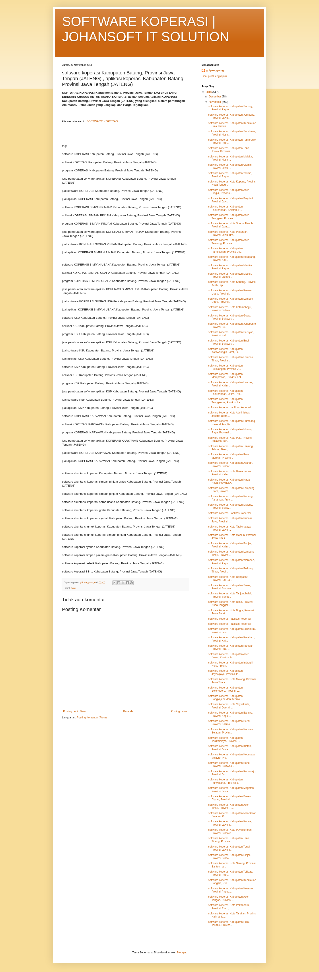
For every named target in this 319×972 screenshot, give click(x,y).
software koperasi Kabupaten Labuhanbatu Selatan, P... (225, 208)
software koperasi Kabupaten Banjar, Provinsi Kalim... (230, 545)
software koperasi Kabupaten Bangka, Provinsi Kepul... (230, 714)
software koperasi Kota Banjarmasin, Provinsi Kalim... (229, 473)
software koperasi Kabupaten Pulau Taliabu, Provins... (229, 923)
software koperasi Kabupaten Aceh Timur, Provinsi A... (228, 806)
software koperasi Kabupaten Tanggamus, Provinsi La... (225, 401)
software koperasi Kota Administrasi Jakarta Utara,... (229, 414)
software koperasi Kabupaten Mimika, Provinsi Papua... (230, 267)
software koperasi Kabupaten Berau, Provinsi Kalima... (229, 723)
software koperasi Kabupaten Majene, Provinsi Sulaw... (230, 506)
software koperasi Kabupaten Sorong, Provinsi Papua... (230, 108)
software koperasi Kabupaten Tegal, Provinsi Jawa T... (229, 848)
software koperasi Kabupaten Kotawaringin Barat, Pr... (225, 350)
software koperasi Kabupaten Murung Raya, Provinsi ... (230, 431)
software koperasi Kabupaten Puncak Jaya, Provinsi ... (230, 520)
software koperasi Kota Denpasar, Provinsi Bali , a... (228, 578)
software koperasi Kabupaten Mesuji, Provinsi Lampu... (230, 275)
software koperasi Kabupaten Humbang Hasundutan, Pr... (231, 422)
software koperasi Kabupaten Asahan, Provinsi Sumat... (230, 464)
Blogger (181, 952)
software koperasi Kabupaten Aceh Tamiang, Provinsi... (228, 242)
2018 (209, 92)
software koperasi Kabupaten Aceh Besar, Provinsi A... (228, 656)
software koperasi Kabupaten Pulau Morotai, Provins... (229, 456)
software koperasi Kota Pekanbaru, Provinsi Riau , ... (229, 907)
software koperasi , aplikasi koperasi (229, 407)
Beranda (128, 711)
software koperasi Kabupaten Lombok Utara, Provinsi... (230, 300)
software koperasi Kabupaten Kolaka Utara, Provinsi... (229, 292)
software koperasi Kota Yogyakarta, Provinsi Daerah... (229, 706)
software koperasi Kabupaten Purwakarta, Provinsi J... (225, 781)
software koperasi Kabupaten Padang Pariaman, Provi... (230, 498)
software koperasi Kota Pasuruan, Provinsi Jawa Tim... (228, 233)
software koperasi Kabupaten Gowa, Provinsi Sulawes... (229, 317)
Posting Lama (179, 711)
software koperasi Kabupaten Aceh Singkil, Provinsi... (228, 191)
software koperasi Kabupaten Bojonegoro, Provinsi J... (225, 689)
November (215, 101)
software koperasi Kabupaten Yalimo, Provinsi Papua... (230, 175)
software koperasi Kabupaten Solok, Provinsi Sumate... (229, 587)
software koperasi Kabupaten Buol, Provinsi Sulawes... (228, 342)
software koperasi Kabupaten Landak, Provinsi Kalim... (230, 384)
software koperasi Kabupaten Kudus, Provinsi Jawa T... (230, 823)
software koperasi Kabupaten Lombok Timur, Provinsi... (230, 359)
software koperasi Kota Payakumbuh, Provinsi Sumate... (230, 831)
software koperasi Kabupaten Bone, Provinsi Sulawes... (229, 764)
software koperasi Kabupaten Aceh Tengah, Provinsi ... (228, 898)
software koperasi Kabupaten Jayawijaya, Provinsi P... (225, 672)
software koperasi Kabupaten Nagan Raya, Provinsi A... (229, 481)
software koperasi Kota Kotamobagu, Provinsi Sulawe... (230, 309)
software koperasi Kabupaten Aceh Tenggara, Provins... (228, 216)
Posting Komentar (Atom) (92, 717)
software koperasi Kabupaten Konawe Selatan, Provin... (230, 731)
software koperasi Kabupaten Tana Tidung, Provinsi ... (228, 840)
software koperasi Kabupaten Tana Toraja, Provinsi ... (228, 150)
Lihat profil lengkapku (214, 76)
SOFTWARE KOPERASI (102, 121)
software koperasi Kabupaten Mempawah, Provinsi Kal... (225, 376)
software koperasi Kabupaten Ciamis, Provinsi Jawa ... (230, 166)
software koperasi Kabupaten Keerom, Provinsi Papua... (230, 890)
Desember (215, 96)
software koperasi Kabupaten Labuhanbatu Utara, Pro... (225, 392)
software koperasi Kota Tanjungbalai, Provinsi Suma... (230, 595)
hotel (73, 588)
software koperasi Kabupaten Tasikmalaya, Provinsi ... (225, 739)
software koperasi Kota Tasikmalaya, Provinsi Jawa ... (229, 528)
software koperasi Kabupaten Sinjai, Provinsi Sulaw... (229, 857)
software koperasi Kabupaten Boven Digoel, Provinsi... (229, 798)
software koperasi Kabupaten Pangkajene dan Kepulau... (225, 698)
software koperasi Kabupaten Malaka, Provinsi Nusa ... (230, 158)
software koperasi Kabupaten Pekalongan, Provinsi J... (225, 367)
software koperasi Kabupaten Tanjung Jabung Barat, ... (230, 448)
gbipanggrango (215, 70)
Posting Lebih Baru (74, 711)
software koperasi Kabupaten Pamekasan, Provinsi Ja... (225, 250)
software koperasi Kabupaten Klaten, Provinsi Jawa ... (230, 748)
